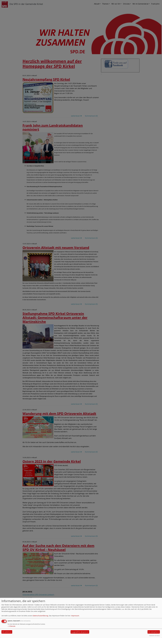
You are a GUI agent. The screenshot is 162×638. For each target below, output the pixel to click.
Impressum (75, 616)
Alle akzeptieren (153, 632)
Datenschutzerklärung (40, 616)
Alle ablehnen (7, 632)
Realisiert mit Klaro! (154, 635)
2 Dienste (11, 626)
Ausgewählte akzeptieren (80, 632)
